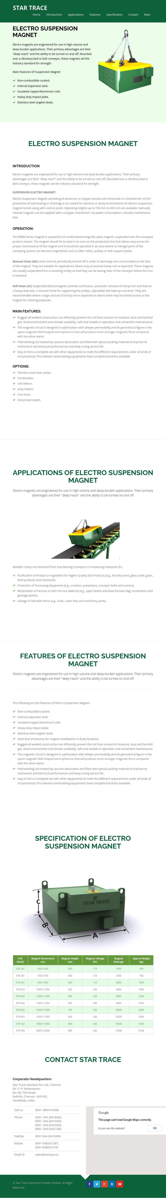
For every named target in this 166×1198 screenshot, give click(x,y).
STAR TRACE (30, 8)
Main (147, 14)
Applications (76, 14)
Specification (114, 14)
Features (94, 14)
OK (155, 1128)
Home (36, 14)
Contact (133, 14)
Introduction (54, 14)
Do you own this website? (111, 1128)
